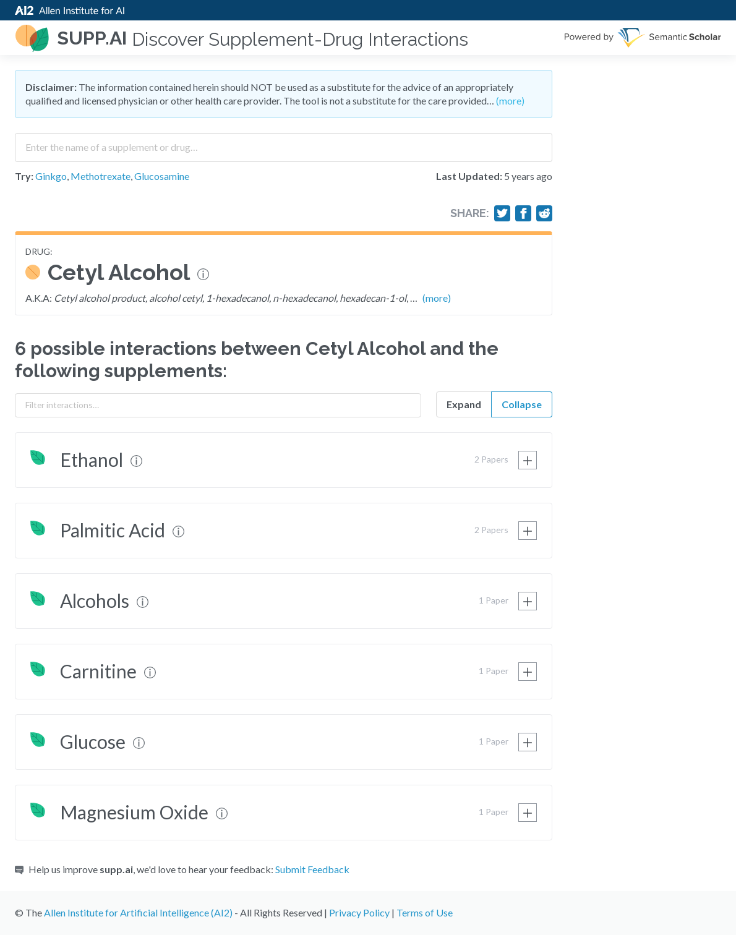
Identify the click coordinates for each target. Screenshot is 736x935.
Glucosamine (161, 176)
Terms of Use (424, 912)
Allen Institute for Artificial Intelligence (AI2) (138, 912)
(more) (510, 100)
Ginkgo (51, 176)
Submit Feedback (312, 869)
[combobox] (283, 143)
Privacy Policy (359, 912)
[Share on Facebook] (523, 213)
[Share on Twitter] (502, 213)
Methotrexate (101, 176)
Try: (24, 176)
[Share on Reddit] (544, 213)
